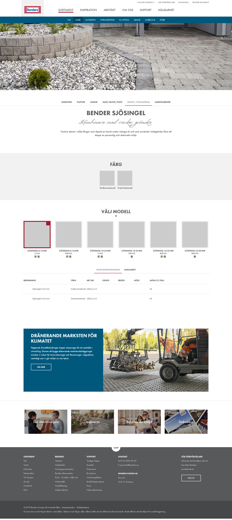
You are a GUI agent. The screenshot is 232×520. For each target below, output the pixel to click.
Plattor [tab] (79, 102)
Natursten (90, 20)
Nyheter (58, 462)
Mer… (25, 290)
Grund (137, 20)
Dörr (162, 20)
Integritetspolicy (68, 508)
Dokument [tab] (130, 270)
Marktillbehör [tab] (166, 102)
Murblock (150, 20)
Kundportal (183, 2)
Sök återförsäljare (166, 2)
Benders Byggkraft (200, 2)
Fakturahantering (94, 491)
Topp (116, 449)
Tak (69, 20)
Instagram (187, 513)
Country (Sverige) (145, 2)
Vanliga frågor (93, 462)
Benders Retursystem (64, 474)
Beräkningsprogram (95, 482)
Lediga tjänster (61, 491)
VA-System (124, 20)
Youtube (206, 513)
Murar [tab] (93, 102)
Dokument (91, 470)
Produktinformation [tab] (107, 270)
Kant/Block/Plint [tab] (113, 102)
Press (89, 487)
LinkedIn (193, 513)
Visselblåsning (61, 487)
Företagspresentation (64, 470)
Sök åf (191, 479)
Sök (206, 10)
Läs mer (41, 368)
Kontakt (90, 466)
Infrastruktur (107, 20)
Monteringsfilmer (94, 478)
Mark (78, 20)
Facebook (200, 513)
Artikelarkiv (60, 466)
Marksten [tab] (63, 102)
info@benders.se (131, 466)
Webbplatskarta (82, 508)
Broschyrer (91, 474)
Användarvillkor (53, 508)
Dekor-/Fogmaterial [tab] (140, 102)
